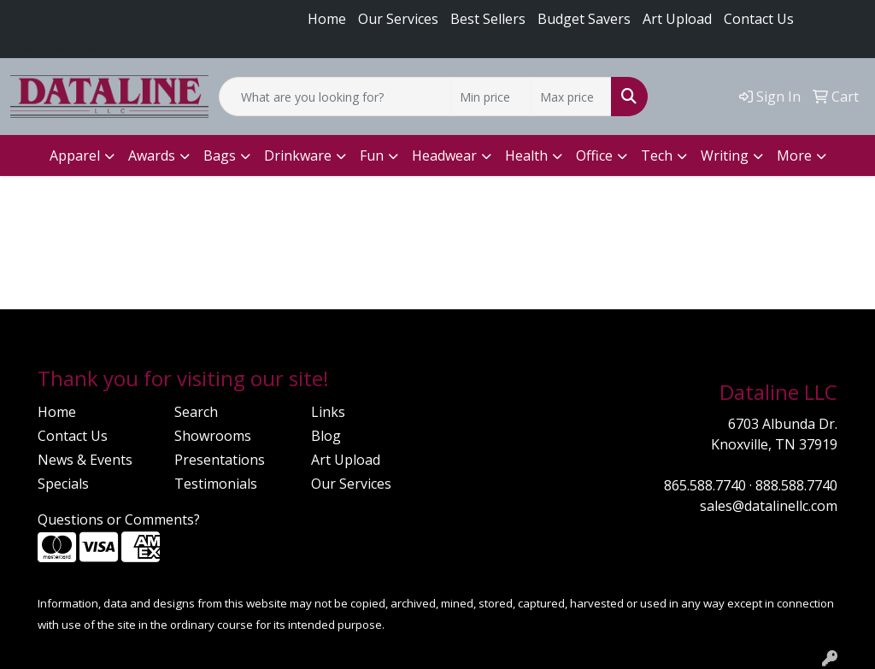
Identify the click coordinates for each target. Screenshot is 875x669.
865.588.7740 (62, 14)
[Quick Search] (335, 96)
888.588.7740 (166, 14)
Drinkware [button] (298, 155)
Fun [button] (372, 155)
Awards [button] (151, 155)
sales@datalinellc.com (97, 43)
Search (196, 411)
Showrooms (212, 435)
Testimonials (215, 483)
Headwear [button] (444, 155)
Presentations (219, 459)
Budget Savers (584, 18)
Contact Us (759, 18)
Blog (326, 435)
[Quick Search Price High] (571, 96)
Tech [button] (656, 155)
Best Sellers (488, 18)
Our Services (398, 18)
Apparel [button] (75, 155)
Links (328, 411)
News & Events (85, 459)
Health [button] (526, 155)
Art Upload (345, 459)
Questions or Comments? (119, 519)
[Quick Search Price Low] (490, 96)
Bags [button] (219, 155)
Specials (63, 483)
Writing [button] (725, 155)
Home (327, 18)
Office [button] (594, 155)
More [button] (794, 155)
